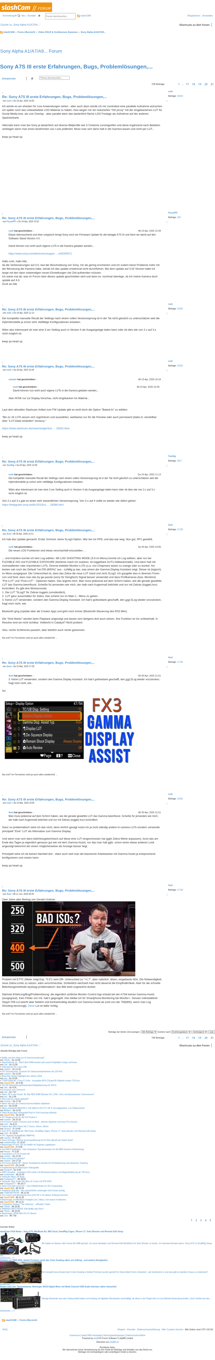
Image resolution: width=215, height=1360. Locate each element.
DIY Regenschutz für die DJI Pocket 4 (19, 1117)
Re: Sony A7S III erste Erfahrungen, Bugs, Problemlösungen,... (54, 97)
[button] (169, 84)
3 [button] (201, 1220)
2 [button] (196, 1220)
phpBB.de (114, 1342)
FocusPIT (173, 213)
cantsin (13, 379)
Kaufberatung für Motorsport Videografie (20, 1167)
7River (7, 1060)
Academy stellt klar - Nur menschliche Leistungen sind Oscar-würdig (33, 1190)
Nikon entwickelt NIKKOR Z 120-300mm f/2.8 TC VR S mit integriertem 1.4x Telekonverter (43, 1108)
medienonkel (10, 1142)
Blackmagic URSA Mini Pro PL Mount (19, 1213)
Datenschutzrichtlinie (135, 1335)
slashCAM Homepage (92, 1335)
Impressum (75, 1335)
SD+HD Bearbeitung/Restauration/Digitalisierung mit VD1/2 (29, 1085)
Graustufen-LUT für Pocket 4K (16, 1154)
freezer (7, 1151)
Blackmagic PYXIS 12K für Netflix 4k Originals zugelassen (28, 1145)
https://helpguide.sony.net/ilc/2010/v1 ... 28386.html (32, 504)
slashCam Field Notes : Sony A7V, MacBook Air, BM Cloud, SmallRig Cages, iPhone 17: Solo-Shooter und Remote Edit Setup (61, 1231)
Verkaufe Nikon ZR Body (13, 1177)
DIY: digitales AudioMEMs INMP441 (18, 1135)
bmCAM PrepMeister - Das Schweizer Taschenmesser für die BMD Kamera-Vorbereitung (43, 1149)
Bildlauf (7, 1110)
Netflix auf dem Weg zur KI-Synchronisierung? (23, 1058)
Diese (31, 1005)
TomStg (172, 456)
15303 (180, 96)
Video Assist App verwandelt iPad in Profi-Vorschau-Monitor (29, 1113)
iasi (5, 1078)
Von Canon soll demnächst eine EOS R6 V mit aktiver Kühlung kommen (35, 1195)
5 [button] (210, 1220)
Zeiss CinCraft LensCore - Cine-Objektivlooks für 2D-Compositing (32, 1186)
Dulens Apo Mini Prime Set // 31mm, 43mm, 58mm (25, 1126)
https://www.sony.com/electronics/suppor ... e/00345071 (40, 253)
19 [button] (199, 84)
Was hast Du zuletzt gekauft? (15, 1099)
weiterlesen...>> (7, 1258)
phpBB (97, 1338)
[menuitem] (22, 15)
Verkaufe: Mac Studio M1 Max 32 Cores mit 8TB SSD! (27, 1181)
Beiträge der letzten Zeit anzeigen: (132, 1032)
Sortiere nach (174, 1032)
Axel (170, 525)
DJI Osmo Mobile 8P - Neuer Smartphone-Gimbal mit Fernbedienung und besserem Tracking (45, 1163)
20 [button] (206, 84)
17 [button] (187, 84)
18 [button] (193, 84)
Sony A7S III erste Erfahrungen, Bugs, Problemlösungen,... (76, 66)
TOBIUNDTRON (11, 1193)
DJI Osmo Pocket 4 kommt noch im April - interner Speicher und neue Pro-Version (39, 1122)
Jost (6, 1216)
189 (179, 217)
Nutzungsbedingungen (114, 1335)
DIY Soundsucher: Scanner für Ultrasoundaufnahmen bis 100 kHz (32, 1071)
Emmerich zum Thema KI (13, 1090)
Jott (5, 1064)
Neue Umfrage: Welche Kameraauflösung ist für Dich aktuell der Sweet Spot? (37, 1140)
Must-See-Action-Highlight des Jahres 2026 (22, 1076)
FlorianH (8, 1170)
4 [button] (205, 1220)
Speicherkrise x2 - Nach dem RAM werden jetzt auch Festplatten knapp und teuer (39, 1062)
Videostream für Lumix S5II (14, 1067)
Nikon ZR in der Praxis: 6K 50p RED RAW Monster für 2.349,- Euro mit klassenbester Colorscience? (48, 1094)
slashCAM (84, 15)
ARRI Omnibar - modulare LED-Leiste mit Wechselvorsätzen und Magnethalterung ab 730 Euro (46, 1172)
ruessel (7, 1074)
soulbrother (9, 1174)
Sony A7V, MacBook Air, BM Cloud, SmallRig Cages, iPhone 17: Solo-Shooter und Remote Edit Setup (49, 1131)
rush (170, 91)
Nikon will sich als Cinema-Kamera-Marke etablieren (26, 1103)
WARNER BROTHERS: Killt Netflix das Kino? (23, 1209)
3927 (179, 461)
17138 (180, 529)
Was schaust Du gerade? (13, 1158)
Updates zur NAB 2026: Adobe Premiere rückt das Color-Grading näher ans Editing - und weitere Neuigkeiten (54, 1260)
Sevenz (7, 1129)
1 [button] (179, 84)
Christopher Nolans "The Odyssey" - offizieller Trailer (26, 1204)
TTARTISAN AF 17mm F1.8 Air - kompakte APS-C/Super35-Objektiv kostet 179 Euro (41, 1081)
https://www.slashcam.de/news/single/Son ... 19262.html (36, 428)
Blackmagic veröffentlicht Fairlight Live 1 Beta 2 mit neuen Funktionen (34, 1200)
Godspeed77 (10, 1179)
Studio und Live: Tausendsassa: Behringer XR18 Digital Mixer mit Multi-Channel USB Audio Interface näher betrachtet (58, 1287)
